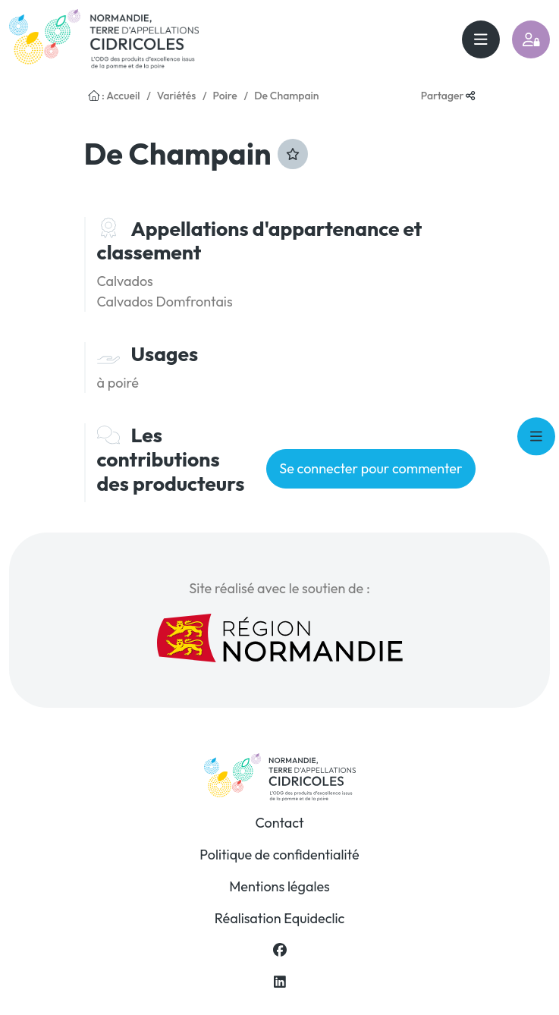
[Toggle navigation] (481, 39)
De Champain (286, 95)
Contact (279, 822)
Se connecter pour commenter (370, 468)
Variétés (176, 95)
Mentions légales (279, 886)
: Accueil (114, 95)
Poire (225, 95)
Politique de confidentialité (279, 854)
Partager (448, 95)
